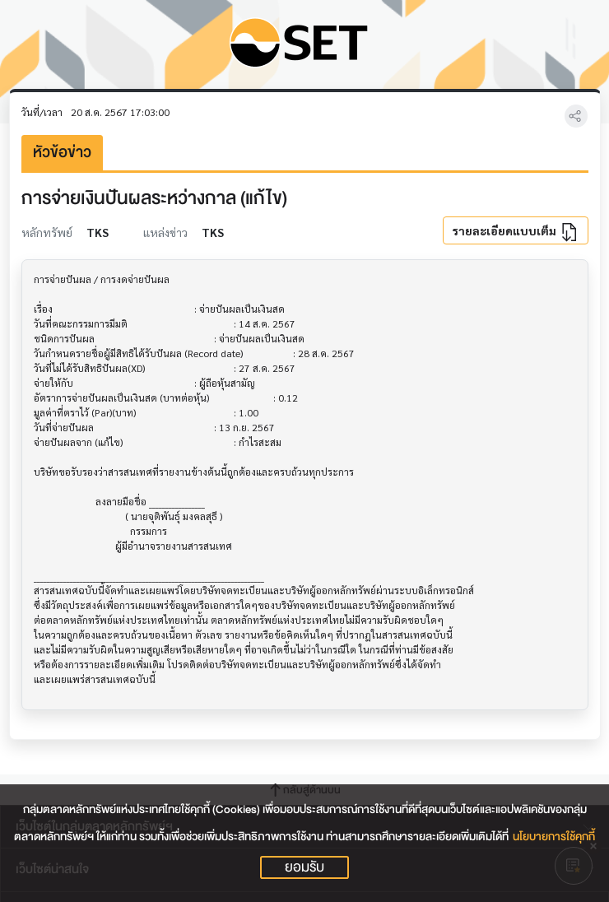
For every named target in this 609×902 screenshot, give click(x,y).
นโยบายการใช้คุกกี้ (554, 836)
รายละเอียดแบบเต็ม (515, 232)
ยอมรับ (304, 867)
